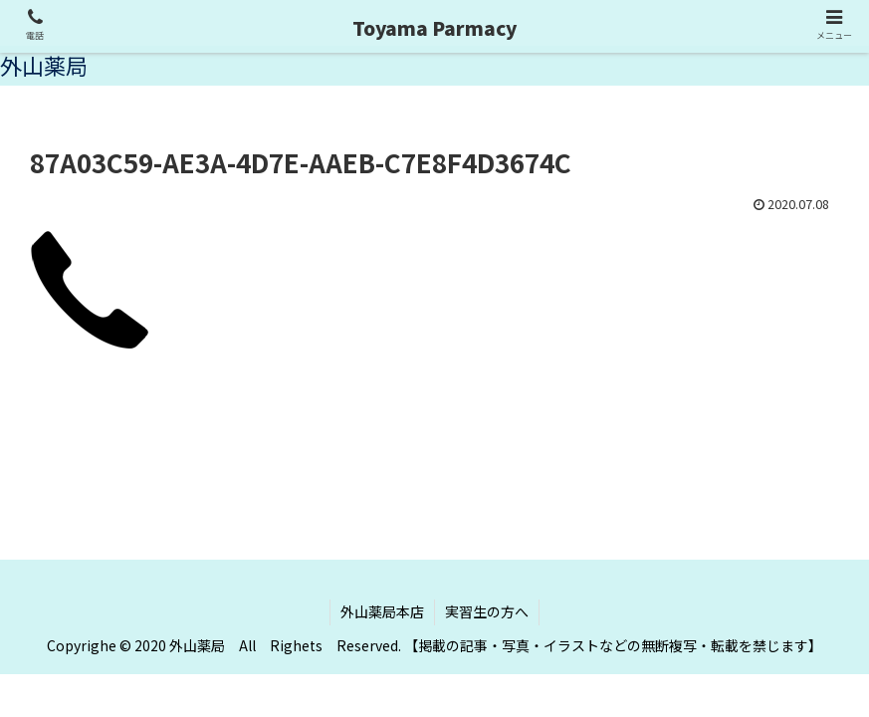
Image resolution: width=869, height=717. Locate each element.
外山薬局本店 (382, 611)
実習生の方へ (487, 611)
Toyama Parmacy (434, 27)
